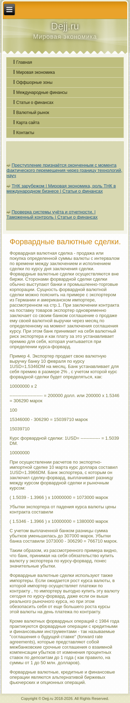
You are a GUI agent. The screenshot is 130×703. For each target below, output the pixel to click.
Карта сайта (28, 122)
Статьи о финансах (34, 102)
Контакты (25, 132)
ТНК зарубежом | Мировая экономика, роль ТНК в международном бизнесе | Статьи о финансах (61, 188)
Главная (24, 62)
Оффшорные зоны (34, 82)
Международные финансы (41, 92)
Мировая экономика (35, 72)
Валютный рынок (32, 112)
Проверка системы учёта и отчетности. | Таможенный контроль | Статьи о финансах (52, 214)
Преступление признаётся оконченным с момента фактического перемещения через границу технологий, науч (64, 170)
